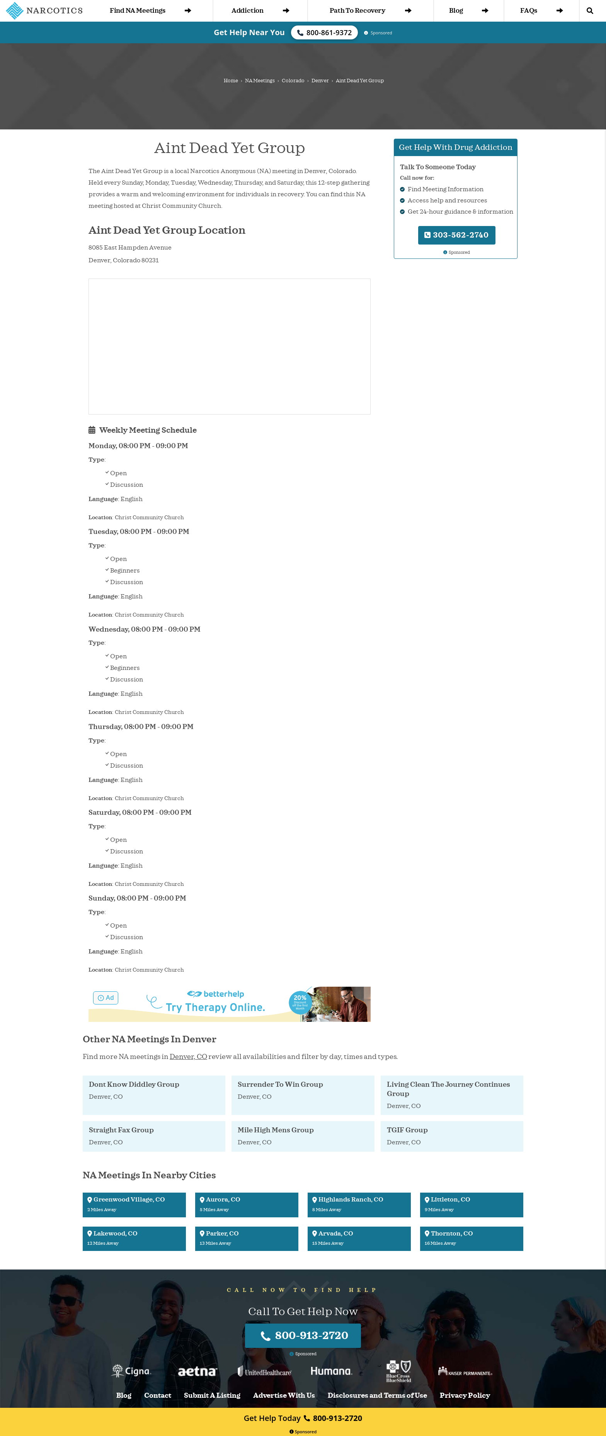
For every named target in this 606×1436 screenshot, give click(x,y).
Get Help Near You (249, 32)
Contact (157, 1395)
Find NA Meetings (150, 11)
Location (100, 517)
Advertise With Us (284, 1395)
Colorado (293, 81)
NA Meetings (260, 81)
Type (96, 460)
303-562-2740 (456, 235)
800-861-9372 (324, 32)
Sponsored (303, 1431)
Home (231, 81)
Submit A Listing (212, 1395)
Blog (469, 11)
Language (103, 499)
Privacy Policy (465, 1395)
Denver (320, 81)
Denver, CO (188, 1056)
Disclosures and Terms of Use (377, 1395)
